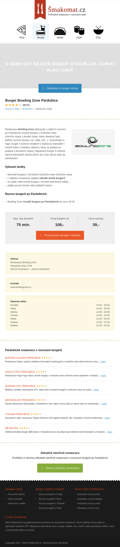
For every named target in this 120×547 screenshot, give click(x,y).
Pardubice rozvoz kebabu (89, 499)
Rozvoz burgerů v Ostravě (52, 503)
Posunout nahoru (16, 494)
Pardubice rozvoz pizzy (88, 494)
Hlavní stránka (15, 499)
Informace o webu (17, 503)
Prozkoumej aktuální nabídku (59, 235)
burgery (28, 109)
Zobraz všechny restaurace (60, 468)
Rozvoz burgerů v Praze (51, 494)
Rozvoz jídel (12, 109)
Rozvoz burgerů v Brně (50, 499)
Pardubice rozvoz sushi (88, 503)
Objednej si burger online (60, 88)
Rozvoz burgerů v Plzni (50, 508)
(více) (103, 361)
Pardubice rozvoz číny (88, 508)
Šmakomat (67, 9)
